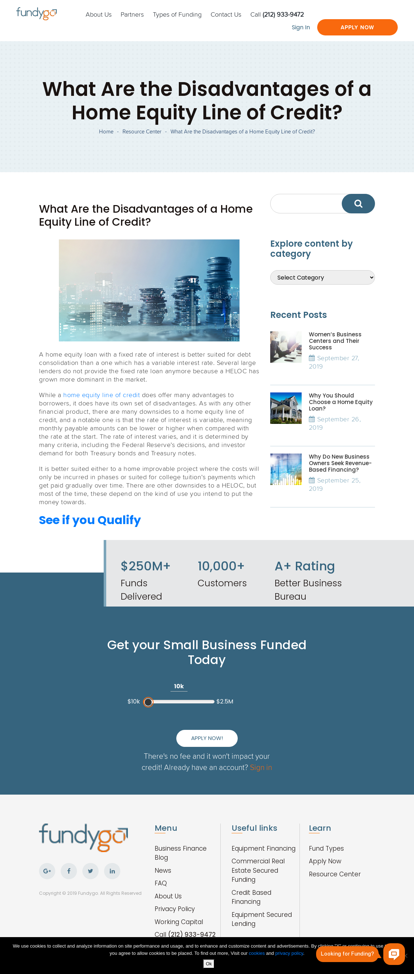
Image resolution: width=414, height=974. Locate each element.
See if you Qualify (90, 520)
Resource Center (141, 131)
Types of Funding (177, 14)
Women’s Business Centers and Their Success (335, 341)
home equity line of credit (101, 394)
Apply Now (357, 27)
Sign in (261, 767)
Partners (132, 14)
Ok (209, 963)
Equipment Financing (264, 848)
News (163, 870)
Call (277, 14)
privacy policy (289, 953)
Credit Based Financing (251, 897)
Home (106, 131)
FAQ (161, 883)
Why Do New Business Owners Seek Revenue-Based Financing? (340, 463)
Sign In (301, 27)
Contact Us (226, 14)
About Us (99, 14)
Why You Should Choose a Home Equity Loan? (341, 402)
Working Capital (179, 922)
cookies (257, 953)
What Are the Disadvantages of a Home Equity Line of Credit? (243, 131)
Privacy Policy (175, 909)
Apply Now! (207, 738)
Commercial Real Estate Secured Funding (258, 870)
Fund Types (326, 848)
